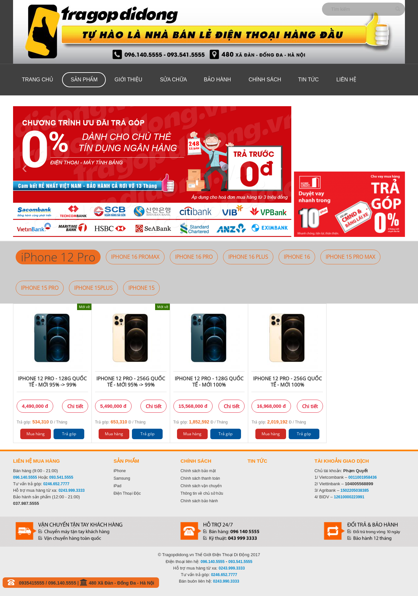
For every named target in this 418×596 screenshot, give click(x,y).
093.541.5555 (61, 477)
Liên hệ (346, 79)
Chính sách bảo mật (198, 471)
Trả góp (69, 434)
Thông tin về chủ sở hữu (202, 493)
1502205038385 (355, 490)
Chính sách (265, 79)
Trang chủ (37, 79)
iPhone (120, 471)
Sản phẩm (84, 79)
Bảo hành (217, 79)
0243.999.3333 (71, 490)
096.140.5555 (25, 477)
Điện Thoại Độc (127, 493)
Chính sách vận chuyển (201, 486)
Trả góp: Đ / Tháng (42, 421)
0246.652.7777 (56, 484)
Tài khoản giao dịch (341, 461)
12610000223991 (349, 497)
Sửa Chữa (173, 79)
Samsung (122, 478)
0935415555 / (33, 583)
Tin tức (308, 79)
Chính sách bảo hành (199, 501)
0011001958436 (362, 477)
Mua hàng (35, 434)
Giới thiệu (128, 79)
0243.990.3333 (226, 581)
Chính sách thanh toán (200, 478)
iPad (117, 486)
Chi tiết (75, 406)
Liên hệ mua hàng (36, 461)
